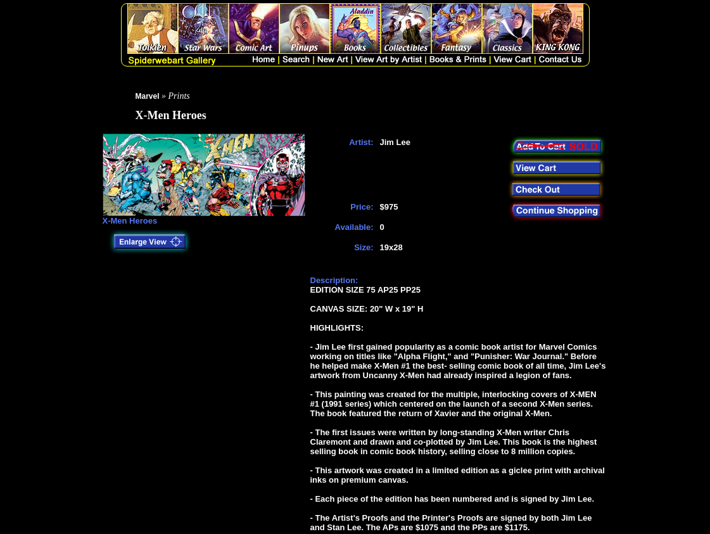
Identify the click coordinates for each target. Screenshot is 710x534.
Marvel (148, 96)
